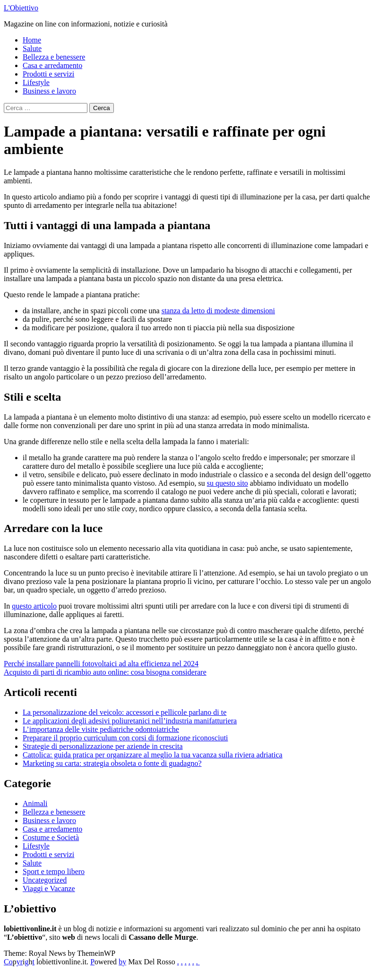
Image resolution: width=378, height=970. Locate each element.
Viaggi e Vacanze (49, 888)
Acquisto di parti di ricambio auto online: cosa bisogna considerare (105, 672)
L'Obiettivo (21, 8)
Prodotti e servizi (48, 74)
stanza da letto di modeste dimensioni (218, 311)
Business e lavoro (49, 91)
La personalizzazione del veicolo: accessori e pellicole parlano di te (124, 712)
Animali (35, 803)
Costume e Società (51, 837)
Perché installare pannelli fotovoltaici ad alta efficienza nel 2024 (101, 664)
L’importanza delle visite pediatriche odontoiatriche (101, 729)
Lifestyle (36, 82)
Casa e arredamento (52, 65)
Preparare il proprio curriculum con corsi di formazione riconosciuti (125, 738)
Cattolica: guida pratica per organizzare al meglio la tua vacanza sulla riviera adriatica (153, 755)
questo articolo (34, 606)
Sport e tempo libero (54, 871)
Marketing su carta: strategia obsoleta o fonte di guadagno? (112, 763)
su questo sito (227, 483)
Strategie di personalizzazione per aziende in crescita (103, 746)
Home (32, 40)
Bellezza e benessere (54, 57)
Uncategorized (45, 880)
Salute (32, 48)
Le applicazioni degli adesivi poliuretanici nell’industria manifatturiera (130, 721)
